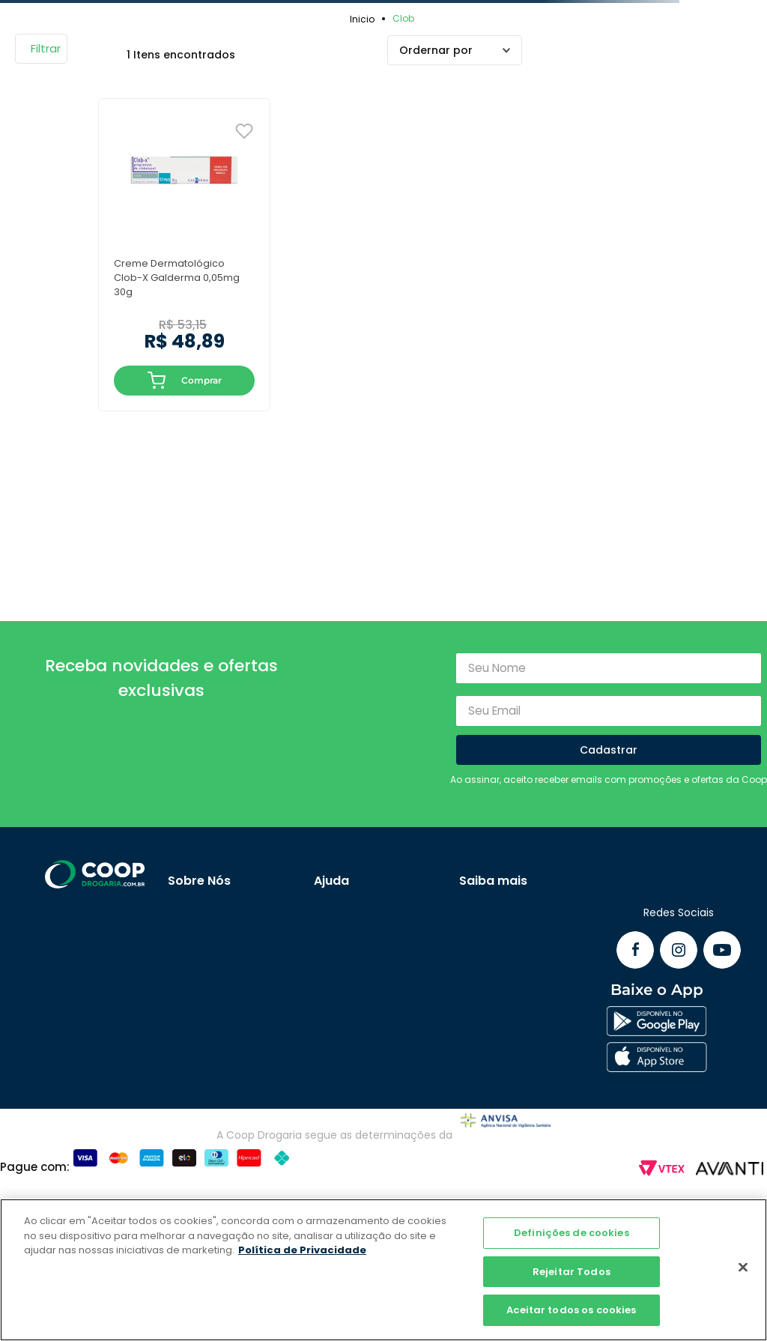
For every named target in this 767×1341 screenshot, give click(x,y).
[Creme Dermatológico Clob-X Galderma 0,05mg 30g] (184, 254)
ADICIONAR (157, 381)
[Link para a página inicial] (364, 18)
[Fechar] (743, 1267)
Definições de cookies (571, 1233)
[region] (383, 1270)
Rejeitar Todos (571, 1272)
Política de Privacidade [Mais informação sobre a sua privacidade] (302, 1250)
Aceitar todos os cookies (571, 1310)
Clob (403, 18)
